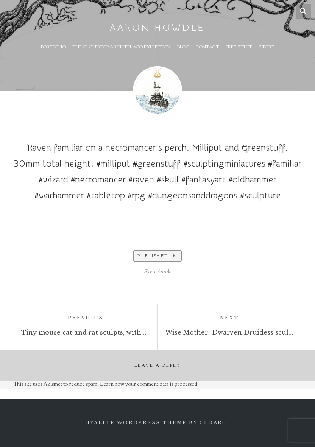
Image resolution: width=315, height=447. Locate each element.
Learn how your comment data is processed (148, 384)
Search (303, 11)
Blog (183, 47)
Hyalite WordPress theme (136, 422)
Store (266, 47)
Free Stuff (239, 47)
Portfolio (53, 47)
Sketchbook (157, 272)
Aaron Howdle (157, 28)
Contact (207, 47)
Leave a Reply (157, 365)
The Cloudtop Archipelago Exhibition (121, 47)
